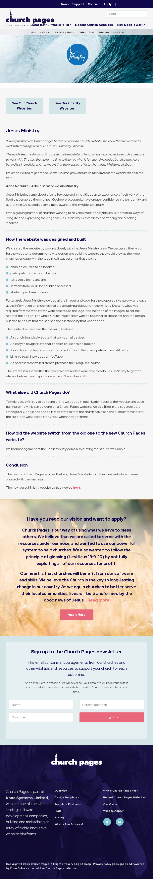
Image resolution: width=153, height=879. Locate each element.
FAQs (58, 811)
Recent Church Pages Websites (124, 797)
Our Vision (110, 804)
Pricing (59, 817)
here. (77, 487)
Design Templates (67, 797)
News (65, 4)
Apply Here (76, 615)
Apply (108, 4)
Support (78, 4)
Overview (61, 790)
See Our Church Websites (24, 106)
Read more (98, 600)
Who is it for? (61, 25)
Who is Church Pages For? (120, 790)
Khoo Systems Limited (27, 797)
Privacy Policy (102, 864)
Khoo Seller (17, 868)
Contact (94, 4)
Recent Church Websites (94, 25)
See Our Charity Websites (67, 106)
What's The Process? (69, 824)
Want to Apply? (113, 811)
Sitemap (85, 864)
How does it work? (131, 25)
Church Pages (54, 868)
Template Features (68, 804)
